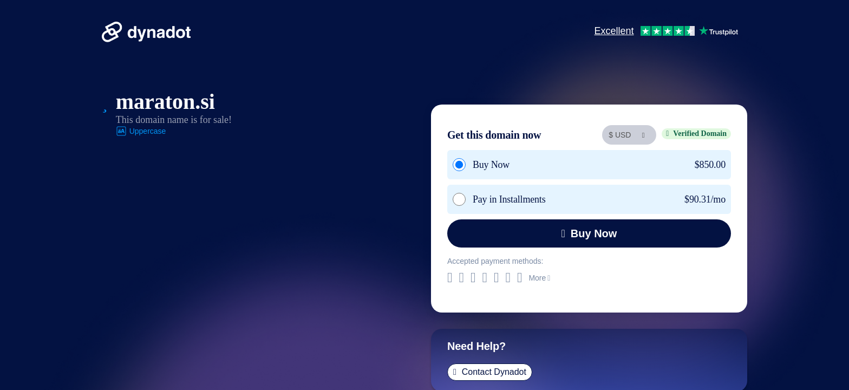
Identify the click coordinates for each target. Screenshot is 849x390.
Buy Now (589, 233)
